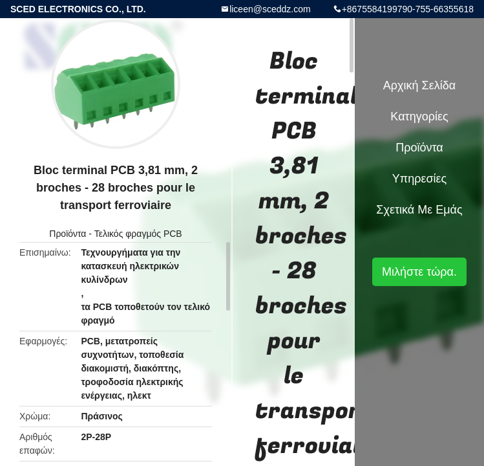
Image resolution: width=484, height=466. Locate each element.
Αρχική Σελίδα (419, 85)
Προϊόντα (67, 233)
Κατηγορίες (419, 116)
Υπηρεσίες (419, 178)
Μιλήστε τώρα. (419, 271)
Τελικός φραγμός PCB (138, 233)
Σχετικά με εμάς (419, 209)
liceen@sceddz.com (270, 9)
